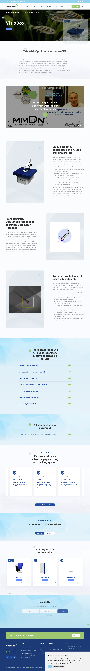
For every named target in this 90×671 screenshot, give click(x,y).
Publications (49, 6)
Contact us (75, 6)
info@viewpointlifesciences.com (29, 650)
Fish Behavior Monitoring (55, 649)
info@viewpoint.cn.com (27, 657)
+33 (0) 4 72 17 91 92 (11, 651)
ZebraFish (18, 12)
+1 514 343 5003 (26, 648)
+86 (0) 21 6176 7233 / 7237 (29, 655)
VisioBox (36, 12)
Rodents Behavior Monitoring (73, 646)
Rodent (68, 643)
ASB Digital (39, 667)
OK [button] (50, 666)
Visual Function (28, 12)
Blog (57, 6)
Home (27, 6)
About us (41, 6)
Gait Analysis (70, 648)
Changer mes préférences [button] (58, 666)
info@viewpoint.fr (11, 652)
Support (62, 6)
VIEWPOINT (10, 12)
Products (34, 6)
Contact (42, 653)
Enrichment (69, 650)
